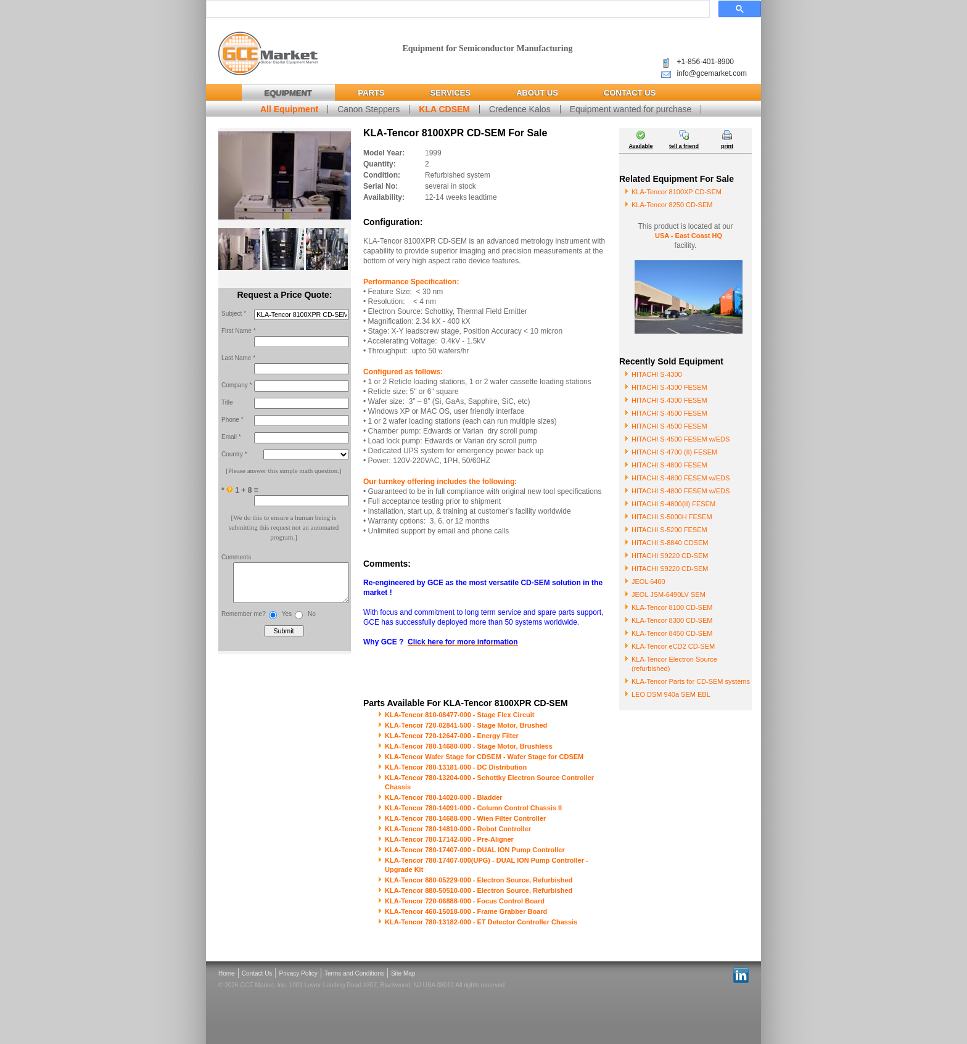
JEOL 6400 (648, 581)
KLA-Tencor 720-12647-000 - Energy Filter (452, 735)
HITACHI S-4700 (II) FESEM (674, 452)
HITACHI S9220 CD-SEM (670, 555)
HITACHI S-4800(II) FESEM (673, 504)
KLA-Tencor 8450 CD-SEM (672, 633)
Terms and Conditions (354, 973)
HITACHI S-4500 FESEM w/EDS (681, 439)
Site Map (403, 973)
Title (227, 402)
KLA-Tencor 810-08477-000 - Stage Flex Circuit (460, 714)
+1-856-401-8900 (705, 61)
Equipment (288, 92)
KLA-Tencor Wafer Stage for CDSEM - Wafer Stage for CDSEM (484, 756)
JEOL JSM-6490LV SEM (669, 594)
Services (450, 92)
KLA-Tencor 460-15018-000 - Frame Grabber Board (466, 911)
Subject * (233, 313)
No (312, 620)
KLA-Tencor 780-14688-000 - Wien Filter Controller (465, 818)
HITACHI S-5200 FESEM (669, 529)
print (727, 146)
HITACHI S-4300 (657, 374)
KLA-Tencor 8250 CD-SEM (672, 204)
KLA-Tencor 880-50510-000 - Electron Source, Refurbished (478, 890)
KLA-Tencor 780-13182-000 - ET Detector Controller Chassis (481, 922)
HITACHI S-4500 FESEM (669, 413)
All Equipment (289, 109)
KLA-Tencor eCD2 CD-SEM (673, 646)
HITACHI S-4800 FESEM (669, 465)
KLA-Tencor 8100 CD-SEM (672, 607)
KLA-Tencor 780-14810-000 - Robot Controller (458, 828)
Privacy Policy (298, 973)
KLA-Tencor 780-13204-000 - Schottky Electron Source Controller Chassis (489, 782)
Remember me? (243, 620)
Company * (236, 385)
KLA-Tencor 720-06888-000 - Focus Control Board (465, 901)
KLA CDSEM (444, 109)
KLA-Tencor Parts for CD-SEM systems (691, 681)
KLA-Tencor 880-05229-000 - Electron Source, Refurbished (478, 880)
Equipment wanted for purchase (631, 109)
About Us (537, 92)
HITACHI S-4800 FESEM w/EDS (681, 478)
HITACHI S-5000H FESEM (672, 516)
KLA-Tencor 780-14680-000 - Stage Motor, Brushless (469, 746)
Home (226, 973)
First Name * (238, 330)
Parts (371, 92)
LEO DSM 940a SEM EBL (671, 694)
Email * (231, 437)
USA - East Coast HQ (688, 235)
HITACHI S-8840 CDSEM (670, 542)
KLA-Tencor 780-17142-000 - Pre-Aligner (449, 839)
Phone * (232, 419)
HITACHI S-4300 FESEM (669, 387)
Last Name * (238, 358)
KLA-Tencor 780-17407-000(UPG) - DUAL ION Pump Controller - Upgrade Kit (486, 865)
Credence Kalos (520, 109)
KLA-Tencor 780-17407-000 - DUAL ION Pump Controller (475, 849)
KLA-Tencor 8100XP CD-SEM (677, 191)
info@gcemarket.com (712, 73)
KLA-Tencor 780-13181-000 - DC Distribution (456, 767)
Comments (236, 557)
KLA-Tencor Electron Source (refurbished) (674, 664)
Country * (234, 454)
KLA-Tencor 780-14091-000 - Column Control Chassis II (473, 808)
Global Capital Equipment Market (268, 53)
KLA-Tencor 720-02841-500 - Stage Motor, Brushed (466, 725)
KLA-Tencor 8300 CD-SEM (672, 620)
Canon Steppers (368, 109)
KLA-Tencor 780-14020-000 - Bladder (444, 797)
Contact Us (630, 92)
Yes (287, 620)
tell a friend (684, 146)
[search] (456, 9)
